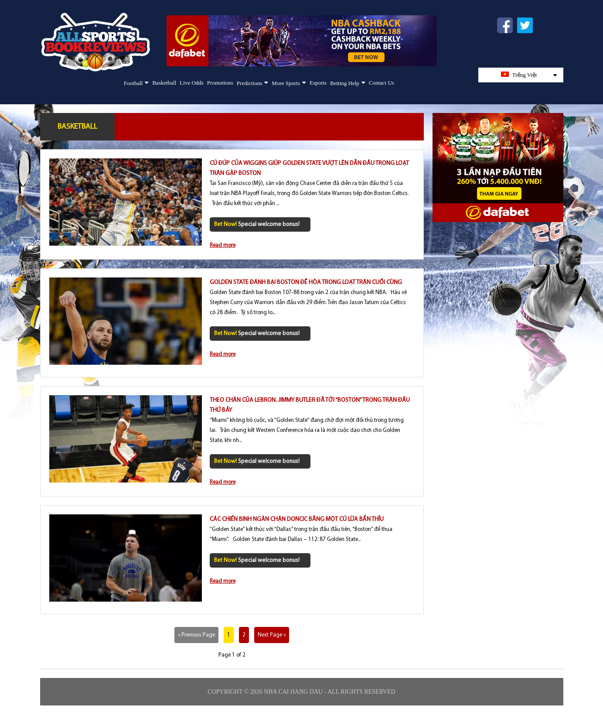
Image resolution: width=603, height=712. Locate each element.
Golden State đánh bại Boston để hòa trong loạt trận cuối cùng (306, 282)
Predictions (249, 83)
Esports (318, 82)
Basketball (164, 82)
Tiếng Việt (529, 75)
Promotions (220, 82)
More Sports (286, 83)
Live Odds (192, 82)
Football (133, 83)
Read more (222, 245)
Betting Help (344, 83)
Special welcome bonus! (257, 224)
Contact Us (381, 82)
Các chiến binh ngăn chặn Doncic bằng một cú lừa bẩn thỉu (297, 519)
